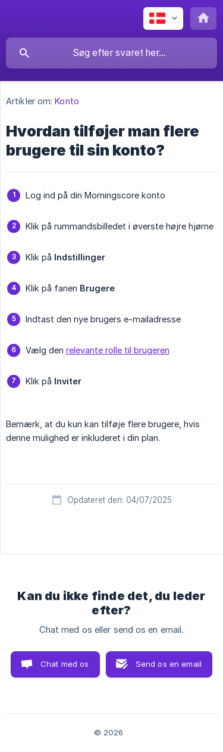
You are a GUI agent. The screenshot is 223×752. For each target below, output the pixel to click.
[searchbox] (111, 53)
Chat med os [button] (64, 664)
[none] (163, 18)
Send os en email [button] (169, 664)
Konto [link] (67, 101)
